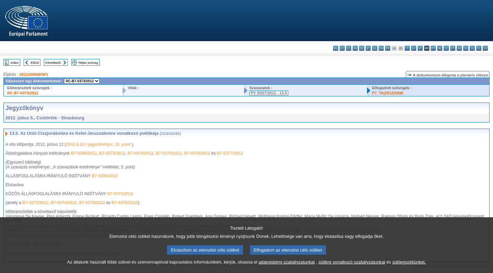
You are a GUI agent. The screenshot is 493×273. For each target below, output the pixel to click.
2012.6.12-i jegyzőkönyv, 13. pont (98, 144)
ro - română (459, 48)
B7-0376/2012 (197, 153)
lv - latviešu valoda (413, 48)
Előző (35, 62)
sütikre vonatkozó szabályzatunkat (351, 268)
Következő (53, 62)
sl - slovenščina (472, 48)
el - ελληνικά (374, 48)
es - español (342, 48)
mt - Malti (433, 48)
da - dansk (355, 48)
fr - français (387, 48)
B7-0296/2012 (84, 153)
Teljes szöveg (88, 62)
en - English (381, 48)
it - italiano (407, 48)
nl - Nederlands (439, 48)
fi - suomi (478, 48)
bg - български (335, 48)
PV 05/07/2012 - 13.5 (269, 93)
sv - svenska (485, 48)
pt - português (452, 48)
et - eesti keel (368, 48)
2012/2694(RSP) (34, 74)
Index (14, 62)
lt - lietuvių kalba (420, 48)
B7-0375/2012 (169, 153)
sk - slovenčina (465, 48)
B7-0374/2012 (140, 153)
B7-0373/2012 (112, 153)
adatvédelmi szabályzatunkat (286, 268)
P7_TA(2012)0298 (387, 93)
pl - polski (446, 48)
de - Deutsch (361, 48)
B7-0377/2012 (230, 153)
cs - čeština (348, 48)
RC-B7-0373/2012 (22, 93)
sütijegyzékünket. (409, 268)
